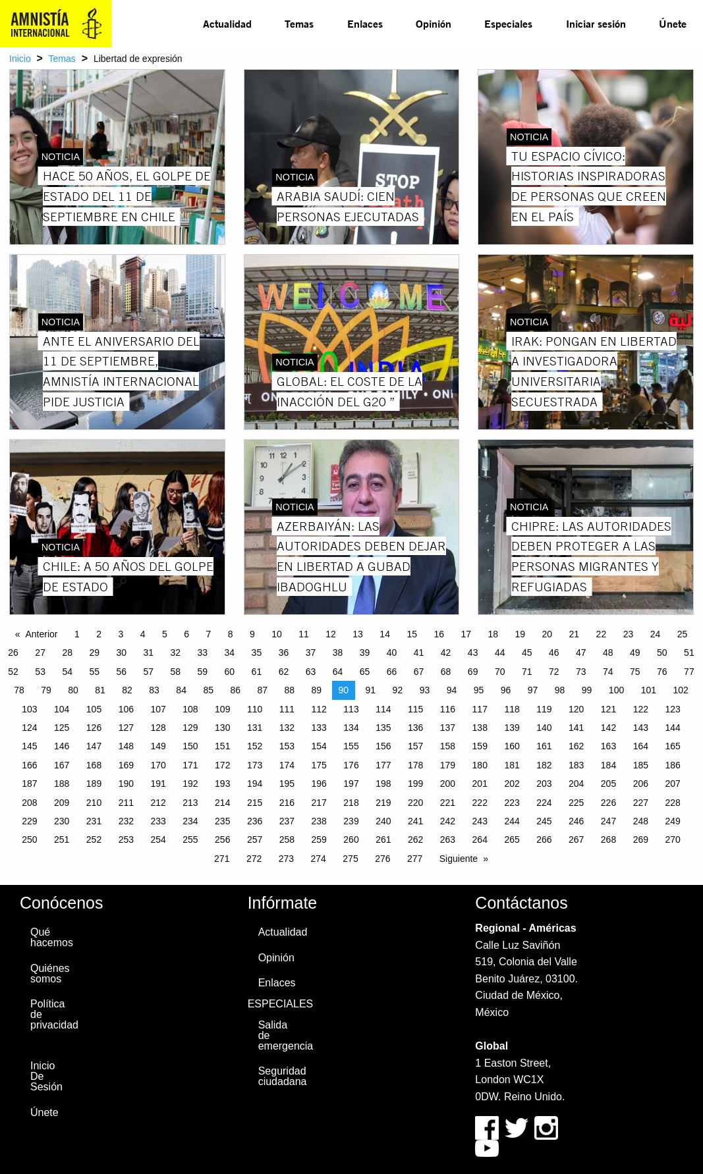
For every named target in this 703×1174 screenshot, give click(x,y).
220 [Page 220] (415, 802)
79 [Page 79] (46, 690)
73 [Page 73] (581, 671)
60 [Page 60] (230, 671)
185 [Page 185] (640, 765)
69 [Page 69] (473, 671)
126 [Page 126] (93, 727)
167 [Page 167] (61, 765)
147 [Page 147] (93, 746)
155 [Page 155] (350, 746)
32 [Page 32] (176, 652)
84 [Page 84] (181, 690)
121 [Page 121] (608, 709)
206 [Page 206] (640, 783)
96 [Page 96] (506, 690)
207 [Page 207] (672, 783)
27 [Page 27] (40, 652)
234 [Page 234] (190, 821)
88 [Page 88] (289, 690)
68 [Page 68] (446, 671)
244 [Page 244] (511, 821)
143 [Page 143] (640, 727)
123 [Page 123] (672, 709)
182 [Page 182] (543, 765)
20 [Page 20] (547, 634)
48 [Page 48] (608, 652)
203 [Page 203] (543, 783)
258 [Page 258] (287, 839)
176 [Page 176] (350, 765)
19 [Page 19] (520, 634)
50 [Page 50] (662, 652)
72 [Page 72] (554, 671)
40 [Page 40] (392, 652)
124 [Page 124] (29, 727)
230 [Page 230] (61, 821)
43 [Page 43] (473, 652)
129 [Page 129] (190, 727)
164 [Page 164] (640, 746)
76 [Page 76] (662, 671)
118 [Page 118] (511, 709)
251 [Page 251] (61, 839)
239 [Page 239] (350, 821)
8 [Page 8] (230, 634)
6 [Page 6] (186, 634)
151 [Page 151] (222, 746)
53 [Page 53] (40, 671)
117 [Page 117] (480, 709)
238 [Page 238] (319, 821)
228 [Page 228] (672, 802)
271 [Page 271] (221, 858)
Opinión (433, 23)
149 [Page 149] (157, 746)
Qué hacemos (51, 937)
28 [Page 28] (67, 652)
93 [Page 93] (425, 690)
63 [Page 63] (311, 671)
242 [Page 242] (447, 821)
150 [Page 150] (190, 746)
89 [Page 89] (317, 690)
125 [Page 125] (61, 727)
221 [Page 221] (447, 802)
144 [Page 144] (672, 727)
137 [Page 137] (447, 727)
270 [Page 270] (672, 839)
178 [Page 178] (415, 765)
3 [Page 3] (120, 634)
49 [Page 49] (635, 652)
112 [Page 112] (319, 709)
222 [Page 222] (480, 802)
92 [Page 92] (398, 690)
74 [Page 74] (608, 671)
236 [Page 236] (254, 821)
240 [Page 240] (383, 821)
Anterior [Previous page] (42, 634)
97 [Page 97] (533, 690)
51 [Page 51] (689, 652)
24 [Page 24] (655, 634)
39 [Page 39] (365, 652)
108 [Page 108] (190, 709)
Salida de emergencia (279, 1035)
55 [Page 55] (94, 671)
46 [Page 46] (554, 652)
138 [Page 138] (480, 727)
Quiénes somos (50, 973)
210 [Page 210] (93, 802)
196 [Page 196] (319, 783)
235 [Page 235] (222, 821)
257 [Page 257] (254, 839)
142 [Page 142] (608, 727)
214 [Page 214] (222, 802)
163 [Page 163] (608, 746)
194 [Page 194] (254, 783)
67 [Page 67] (419, 671)
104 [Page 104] (61, 709)
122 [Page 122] (640, 709)
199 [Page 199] (415, 783)
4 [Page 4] (143, 634)
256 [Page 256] (222, 839)
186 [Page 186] (672, 765)
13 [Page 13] (357, 634)
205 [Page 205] (608, 783)
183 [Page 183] (576, 765)
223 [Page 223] (511, 802)
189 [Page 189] (93, 783)
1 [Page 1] (77, 634)
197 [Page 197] (350, 783)
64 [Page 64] (338, 671)
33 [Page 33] (203, 652)
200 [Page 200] (447, 783)
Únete (673, 23)
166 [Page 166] (29, 765)
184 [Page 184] (608, 765)
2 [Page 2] (98, 634)
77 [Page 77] (689, 671)
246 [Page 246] (576, 821)
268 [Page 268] (608, 839)
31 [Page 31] (148, 652)
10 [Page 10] (276, 634)
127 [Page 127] (126, 727)
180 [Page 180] (480, 765)
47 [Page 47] (581, 652)
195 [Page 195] (287, 783)
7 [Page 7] (208, 634)
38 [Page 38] (338, 652)
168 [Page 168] (93, 765)
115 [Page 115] (415, 709)
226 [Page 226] (608, 802)
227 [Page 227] (640, 802)
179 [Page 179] (447, 765)
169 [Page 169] (126, 765)
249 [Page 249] (672, 821)
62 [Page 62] (284, 671)
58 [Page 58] (176, 671)
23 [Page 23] (628, 634)
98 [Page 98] (560, 690)
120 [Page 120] (576, 709)
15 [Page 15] (412, 634)
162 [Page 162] (576, 746)
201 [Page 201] (480, 783)
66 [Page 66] (392, 671)
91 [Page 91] (371, 690)
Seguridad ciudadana (279, 1076)
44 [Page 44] (500, 652)
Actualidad (227, 23)
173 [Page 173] (254, 765)
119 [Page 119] (543, 709)
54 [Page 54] (67, 671)
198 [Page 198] (383, 783)
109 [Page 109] (222, 709)
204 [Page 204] (576, 783)
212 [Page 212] (157, 802)
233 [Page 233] (157, 821)
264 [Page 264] (480, 839)
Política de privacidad (51, 1014)
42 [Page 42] (446, 652)
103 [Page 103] (29, 709)
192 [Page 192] (190, 783)
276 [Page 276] (382, 858)
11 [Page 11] (303, 634)
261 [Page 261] (383, 839)
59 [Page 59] (203, 671)
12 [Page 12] (330, 634)
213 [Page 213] (190, 802)
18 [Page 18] (493, 634)
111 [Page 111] (287, 709)
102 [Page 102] (680, 690)
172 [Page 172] (222, 765)
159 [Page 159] (480, 746)
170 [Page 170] (157, 765)
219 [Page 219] (383, 802)
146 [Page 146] (61, 746)
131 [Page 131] (254, 727)
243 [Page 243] (480, 821)
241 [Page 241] (415, 821)
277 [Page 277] (414, 858)
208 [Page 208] (29, 802)
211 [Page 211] (126, 802)
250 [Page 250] (29, 839)
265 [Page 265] (511, 839)
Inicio (20, 58)
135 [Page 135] (383, 727)
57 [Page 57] (148, 671)
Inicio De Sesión (46, 1076)
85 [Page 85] (208, 690)
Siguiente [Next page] (458, 858)
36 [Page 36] (284, 652)
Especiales (508, 23)
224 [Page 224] (543, 802)
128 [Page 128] (157, 727)
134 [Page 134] (350, 727)
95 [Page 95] (479, 690)
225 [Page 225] (576, 802)
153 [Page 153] (287, 746)
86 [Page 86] (235, 690)
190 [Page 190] (126, 783)
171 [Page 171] (190, 765)
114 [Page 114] (383, 709)
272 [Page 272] (254, 858)
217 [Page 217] (319, 802)
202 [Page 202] (511, 783)
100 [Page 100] (616, 690)
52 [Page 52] (13, 671)
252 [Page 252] (93, 839)
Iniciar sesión (596, 23)
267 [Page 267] (576, 839)
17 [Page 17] (466, 634)
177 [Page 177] (383, 765)
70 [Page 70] (500, 671)
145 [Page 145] (29, 746)
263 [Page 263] (447, 839)
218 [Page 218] (350, 802)
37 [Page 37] (311, 652)
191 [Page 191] (157, 783)
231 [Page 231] (93, 821)
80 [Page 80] (73, 690)
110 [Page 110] (254, 709)
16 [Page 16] (439, 634)
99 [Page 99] (587, 690)
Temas (299, 23)
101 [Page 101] (648, 690)
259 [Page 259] (319, 839)
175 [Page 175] (319, 765)
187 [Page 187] (29, 783)
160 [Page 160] (511, 746)
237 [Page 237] (287, 821)
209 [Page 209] (61, 802)
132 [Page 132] (287, 727)
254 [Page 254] (157, 839)
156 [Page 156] (383, 746)
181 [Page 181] (511, 765)
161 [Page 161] (543, 746)
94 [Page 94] (452, 690)
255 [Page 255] (190, 839)
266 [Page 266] (543, 839)
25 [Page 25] (682, 634)
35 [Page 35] (257, 652)
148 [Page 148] (126, 746)
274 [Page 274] (318, 858)
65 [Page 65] (365, 671)
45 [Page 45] (527, 652)
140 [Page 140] (543, 727)
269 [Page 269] (640, 839)
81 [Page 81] (100, 690)
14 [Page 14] (385, 634)
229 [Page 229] (29, 821)
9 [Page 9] (252, 634)
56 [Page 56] (121, 671)
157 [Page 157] (415, 746)
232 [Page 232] (126, 821)
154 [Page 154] (319, 746)
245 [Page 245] (543, 821)
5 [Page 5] (164, 634)
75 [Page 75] (635, 671)
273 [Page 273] (286, 858)
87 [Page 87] (262, 690)
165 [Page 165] (672, 746)
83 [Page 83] (154, 690)
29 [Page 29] (94, 652)
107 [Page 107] (157, 709)
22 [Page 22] (601, 634)
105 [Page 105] (93, 709)
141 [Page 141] (576, 727)
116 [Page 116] (447, 709)
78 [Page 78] (19, 690)
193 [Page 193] (222, 783)
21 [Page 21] (574, 634)
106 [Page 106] (126, 709)
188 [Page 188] (61, 783)
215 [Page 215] (254, 802)
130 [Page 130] (222, 727)
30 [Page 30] (121, 652)
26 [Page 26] (13, 652)
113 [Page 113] (350, 709)
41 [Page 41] (419, 652)
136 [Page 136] (415, 727)
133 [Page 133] (319, 727)
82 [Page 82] (127, 690)
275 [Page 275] (350, 858)
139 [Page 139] (511, 727)
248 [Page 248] (640, 821)
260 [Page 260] (350, 839)
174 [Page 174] (287, 765)
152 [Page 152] (254, 746)
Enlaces (365, 23)
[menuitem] (227, 23)
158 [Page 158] (447, 746)
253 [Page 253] (126, 839)
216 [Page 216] (287, 802)
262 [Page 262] (415, 839)
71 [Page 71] (527, 671)
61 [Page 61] (257, 671)
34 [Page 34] (230, 652)
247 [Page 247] (608, 821)
